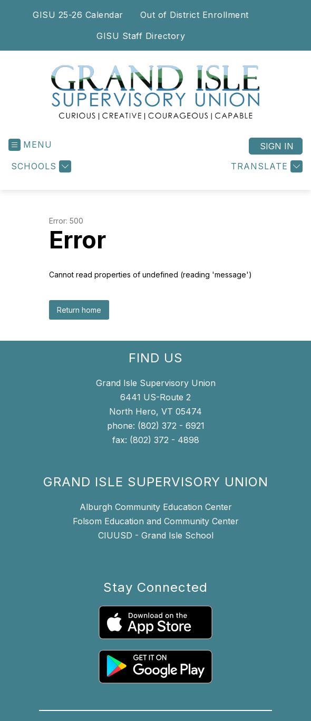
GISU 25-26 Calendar (78, 14)
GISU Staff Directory (140, 36)
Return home (79, 309)
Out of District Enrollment (194, 14)
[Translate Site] (265, 166)
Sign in (277, 146)
